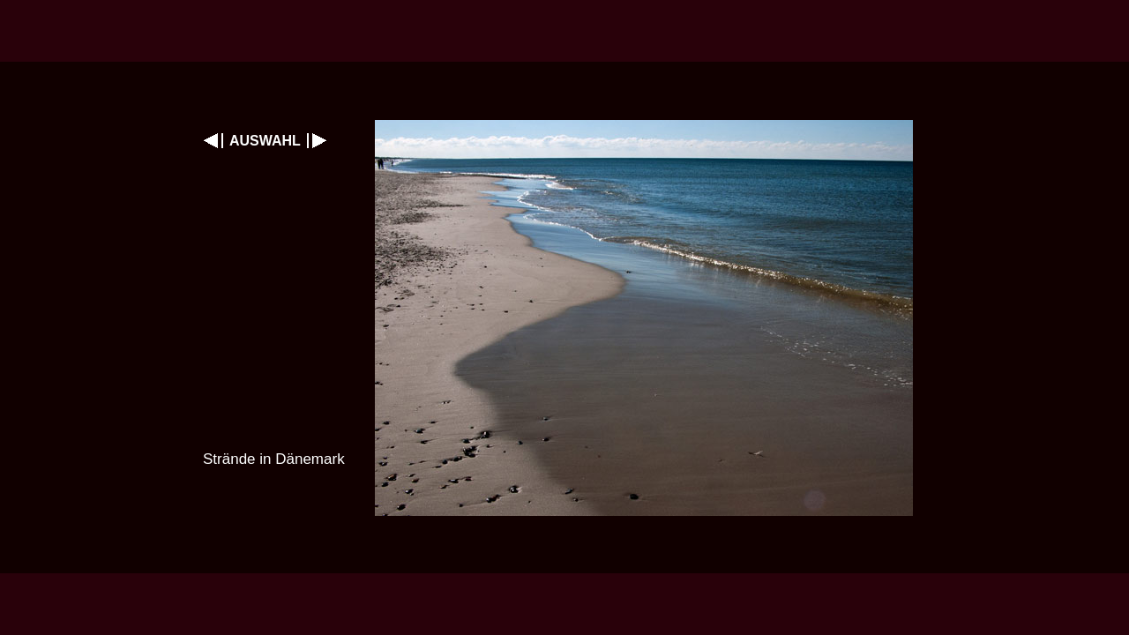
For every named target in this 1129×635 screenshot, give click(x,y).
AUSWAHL (265, 140)
